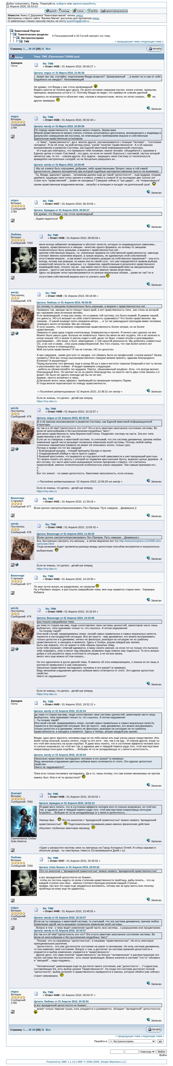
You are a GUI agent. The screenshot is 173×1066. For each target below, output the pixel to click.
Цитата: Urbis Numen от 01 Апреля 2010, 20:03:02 (69, 867)
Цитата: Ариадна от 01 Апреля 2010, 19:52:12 (67, 803)
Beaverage (17, 498)
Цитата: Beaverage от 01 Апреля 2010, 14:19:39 (65, 618)
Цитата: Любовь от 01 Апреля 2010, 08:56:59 (64, 302)
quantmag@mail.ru (78, 21)
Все (48, 48)
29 (33, 48)
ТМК (26, 41)
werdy (15, 292)
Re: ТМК (48, 63)
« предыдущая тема (127, 41)
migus (15, 116)
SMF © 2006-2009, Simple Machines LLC (101, 1061)
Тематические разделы (33, 34)
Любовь (16, 234)
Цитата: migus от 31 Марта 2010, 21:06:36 (59, 72)
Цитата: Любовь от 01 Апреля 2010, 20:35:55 (61, 1001)
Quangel (16, 793)
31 (42, 48)
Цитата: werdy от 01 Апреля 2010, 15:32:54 (60, 711)
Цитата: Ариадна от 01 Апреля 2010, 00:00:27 (61, 210)
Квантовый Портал (27, 30)
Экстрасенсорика (32, 38)
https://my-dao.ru (47, 401)
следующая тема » (152, 41)
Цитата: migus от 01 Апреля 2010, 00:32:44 (63, 418)
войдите (61, 3)
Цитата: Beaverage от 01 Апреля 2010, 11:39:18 (65, 533)
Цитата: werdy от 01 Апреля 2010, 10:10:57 (60, 917)
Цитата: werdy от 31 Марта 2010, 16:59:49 (59, 126)
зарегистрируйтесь (84, 3)
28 (30, 48)
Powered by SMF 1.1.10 (60, 1061)
